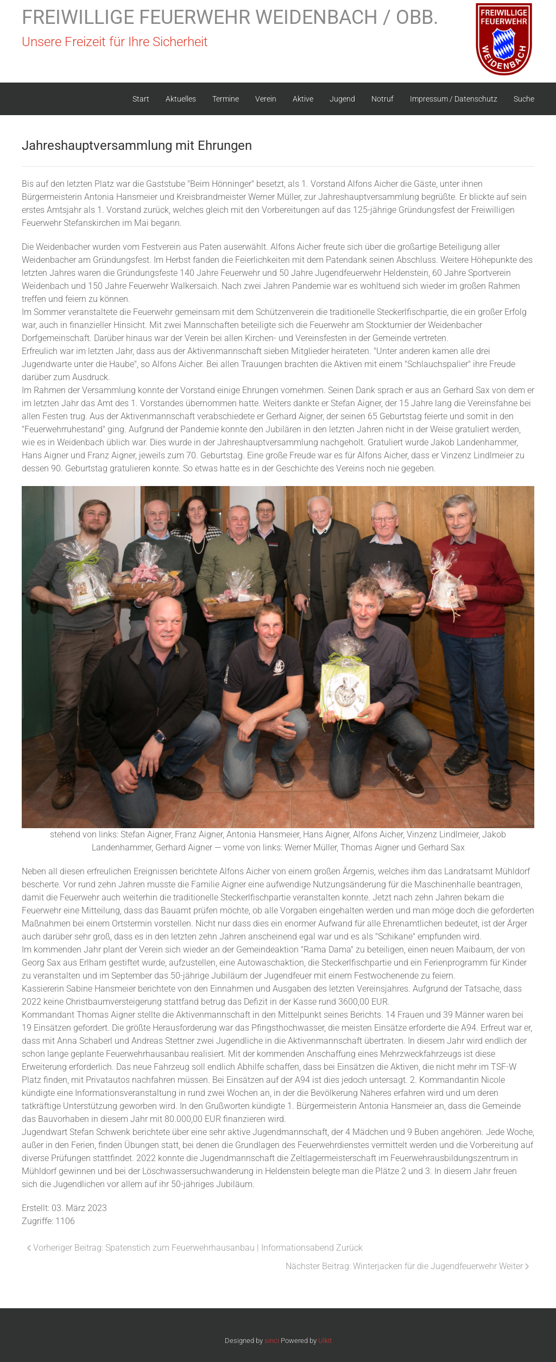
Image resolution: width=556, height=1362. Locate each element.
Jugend (342, 98)
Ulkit (325, 1340)
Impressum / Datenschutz (453, 98)
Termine (225, 98)
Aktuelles (181, 98)
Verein (265, 98)
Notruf (382, 98)
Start (140, 98)
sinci (271, 1340)
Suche (524, 98)
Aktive (303, 98)
